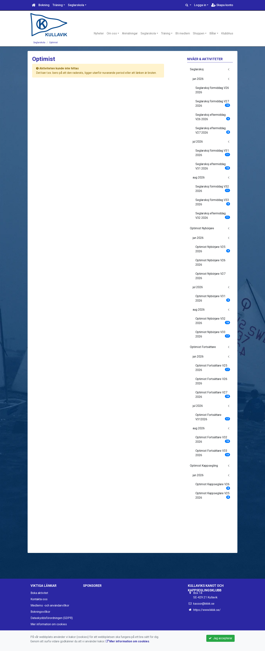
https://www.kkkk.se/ (207, 610)
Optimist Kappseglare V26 (212, 485)
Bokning (44, 5)
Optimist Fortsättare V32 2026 (212, 439)
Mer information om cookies (49, 624)
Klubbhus (227, 33)
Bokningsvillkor (40, 611)
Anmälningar (130, 33)
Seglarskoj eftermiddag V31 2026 (212, 166)
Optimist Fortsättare (203, 347)
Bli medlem (182, 33)
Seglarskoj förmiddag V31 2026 (212, 153)
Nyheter (99, 33)
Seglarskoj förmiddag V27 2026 (212, 103)
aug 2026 (199, 177)
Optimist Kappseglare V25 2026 (212, 495)
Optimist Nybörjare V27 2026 (210, 276)
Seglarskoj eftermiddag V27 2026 (212, 130)
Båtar (212, 33)
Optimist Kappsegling (204, 465)
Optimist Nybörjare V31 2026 (212, 298)
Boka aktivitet (39, 593)
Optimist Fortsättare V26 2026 (211, 381)
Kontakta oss (39, 599)
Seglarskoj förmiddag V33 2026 (212, 202)
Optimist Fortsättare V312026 (212, 417)
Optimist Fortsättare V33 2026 (212, 453)
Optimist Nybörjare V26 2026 (210, 262)
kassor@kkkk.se (203, 603)
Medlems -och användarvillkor (50, 605)
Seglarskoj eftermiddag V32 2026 (212, 216)
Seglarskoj (197, 69)
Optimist (53, 42)
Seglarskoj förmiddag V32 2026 (212, 189)
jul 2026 (198, 141)
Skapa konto (222, 5)
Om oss (112, 33)
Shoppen (198, 33)
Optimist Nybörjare (202, 228)
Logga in (200, 5)
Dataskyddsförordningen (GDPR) (52, 618)
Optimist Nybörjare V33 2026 (212, 334)
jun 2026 (198, 79)
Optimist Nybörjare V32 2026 (212, 321)
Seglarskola (76, 5)
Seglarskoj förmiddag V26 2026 (212, 90)
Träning (57, 5)
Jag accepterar (220, 638)
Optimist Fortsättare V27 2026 (212, 395)
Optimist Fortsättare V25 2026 (212, 368)
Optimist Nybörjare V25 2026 (212, 249)
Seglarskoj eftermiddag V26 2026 (212, 117)
